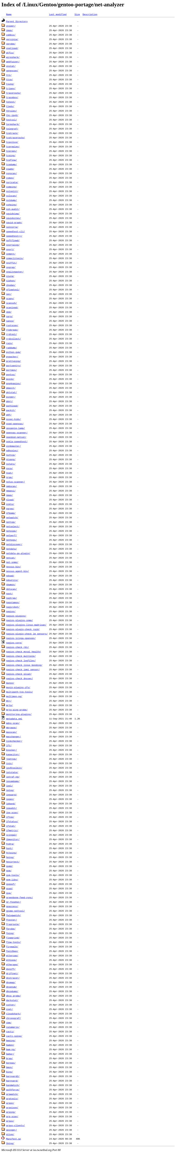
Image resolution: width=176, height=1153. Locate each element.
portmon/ (11, 369)
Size (77, 14)
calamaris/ (13, 1027)
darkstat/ (12, 1000)
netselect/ (13, 526)
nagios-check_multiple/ (21, 656)
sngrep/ (11, 267)
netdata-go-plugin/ (18, 553)
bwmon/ (10, 1044)
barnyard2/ (13, 1076)
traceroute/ (13, 92)
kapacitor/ (13, 754)
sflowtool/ (13, 289)
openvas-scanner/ (17, 432)
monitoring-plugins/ (19, 714)
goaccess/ (12, 906)
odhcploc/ (12, 450)
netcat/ (11, 557)
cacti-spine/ (14, 1035)
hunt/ (9, 848)
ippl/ (9, 785)
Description (89, 14)
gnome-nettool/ (15, 910)
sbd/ (9, 311)
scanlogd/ (12, 307)
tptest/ (11, 101)
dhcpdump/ (12, 991)
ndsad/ (10, 575)
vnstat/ (11, 66)
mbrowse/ (11, 727)
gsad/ (9, 888)
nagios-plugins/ (16, 615)
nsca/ (9, 468)
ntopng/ (11, 459)
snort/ (10, 249)
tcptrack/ (12, 133)
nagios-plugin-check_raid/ (23, 629)
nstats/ (11, 463)
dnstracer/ (13, 977)
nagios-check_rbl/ (17, 647)
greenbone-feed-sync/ (19, 897)
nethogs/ (11, 539)
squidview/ (13, 213)
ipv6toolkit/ (14, 767)
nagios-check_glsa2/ (19, 673)
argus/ (10, 1120)
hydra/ (10, 843)
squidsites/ (13, 218)
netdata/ (11, 548)
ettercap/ (12, 955)
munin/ (10, 682)
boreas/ (11, 1062)
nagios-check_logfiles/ (21, 660)
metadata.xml (14, 718)
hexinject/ (13, 861)
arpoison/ (12, 1107)
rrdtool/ (11, 334)
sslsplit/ (12, 191)
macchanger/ (13, 736)
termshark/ (13, 124)
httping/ (11, 852)
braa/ (9, 1058)
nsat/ (9, 472)
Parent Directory (17, 21)
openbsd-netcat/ (16, 437)
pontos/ (11, 374)
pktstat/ (11, 392)
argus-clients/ (15, 1125)
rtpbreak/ (12, 329)
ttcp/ (9, 79)
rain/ (9, 343)
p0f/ (9, 414)
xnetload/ (12, 48)
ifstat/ (11, 825)
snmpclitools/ (15, 258)
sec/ (9, 294)
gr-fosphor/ (13, 901)
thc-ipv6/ (12, 115)
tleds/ (10, 106)
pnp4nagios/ (13, 383)
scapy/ (10, 298)
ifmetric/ (12, 830)
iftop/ (10, 816)
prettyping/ (13, 361)
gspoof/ (11, 884)
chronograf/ (13, 1018)
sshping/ (11, 204)
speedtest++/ (14, 235)
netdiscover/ (14, 544)
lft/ (9, 745)
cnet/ (9, 1009)
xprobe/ (11, 43)
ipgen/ (10, 799)
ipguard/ (11, 794)
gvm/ (9, 870)
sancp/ (10, 320)
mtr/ (9, 700)
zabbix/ (11, 34)
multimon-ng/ (14, 696)
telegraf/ (12, 128)
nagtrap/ (11, 597)
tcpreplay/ (13, 146)
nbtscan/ (11, 589)
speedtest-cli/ (15, 231)
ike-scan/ (12, 812)
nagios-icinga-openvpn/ (21, 638)
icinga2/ (11, 834)
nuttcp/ (11, 454)
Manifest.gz (13, 1138)
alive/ (10, 1134)
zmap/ (9, 30)
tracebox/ (12, 97)
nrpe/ (9, 477)
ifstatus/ (12, 821)
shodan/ (11, 285)
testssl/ (11, 119)
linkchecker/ (14, 740)
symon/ (10, 177)
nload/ (10, 499)
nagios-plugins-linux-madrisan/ (26, 624)
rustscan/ (12, 325)
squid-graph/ (14, 222)
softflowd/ (13, 240)
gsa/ (9, 892)
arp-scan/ (12, 1116)
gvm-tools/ (13, 875)
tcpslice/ (12, 142)
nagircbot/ (13, 606)
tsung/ (10, 83)
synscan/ (11, 173)
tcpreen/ (11, 150)
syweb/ (10, 168)
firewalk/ (12, 946)
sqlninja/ (12, 226)
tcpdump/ (11, 164)
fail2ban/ (12, 951)
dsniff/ (11, 968)
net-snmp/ (12, 562)
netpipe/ (11, 530)
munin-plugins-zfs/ (18, 687)
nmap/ (9, 495)
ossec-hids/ (13, 419)
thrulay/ (11, 110)
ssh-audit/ (13, 209)
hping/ (10, 857)
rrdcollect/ (13, 338)
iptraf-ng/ (13, 776)
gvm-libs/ (12, 879)
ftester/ (11, 919)
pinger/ (11, 396)
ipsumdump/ (13, 781)
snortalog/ (13, 244)
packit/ (11, 410)
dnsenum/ (11, 986)
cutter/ (11, 1004)
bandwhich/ (13, 1085)
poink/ (10, 378)
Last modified (57, 14)
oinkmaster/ (13, 445)
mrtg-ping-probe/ (17, 709)
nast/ (9, 593)
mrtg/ (9, 705)
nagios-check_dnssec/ (19, 678)
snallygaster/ (15, 271)
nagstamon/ (13, 602)
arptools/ (12, 1098)
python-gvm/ (13, 352)
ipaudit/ (11, 808)
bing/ (9, 1071)
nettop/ (11, 521)
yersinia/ (12, 39)
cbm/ (9, 1022)
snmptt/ (11, 253)
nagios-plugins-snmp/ (19, 620)
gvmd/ (9, 866)
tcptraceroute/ (15, 137)
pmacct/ (11, 387)
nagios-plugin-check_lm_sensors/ (27, 633)
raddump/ (11, 347)
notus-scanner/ (15, 481)
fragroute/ (13, 924)
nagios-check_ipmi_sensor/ (23, 669)
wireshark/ (13, 57)
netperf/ (11, 535)
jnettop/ (11, 758)
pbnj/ (9, 401)
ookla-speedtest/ (17, 441)
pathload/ (12, 405)
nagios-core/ (14, 642)
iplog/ (10, 790)
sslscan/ (11, 195)
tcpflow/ (11, 159)
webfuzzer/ (13, 61)
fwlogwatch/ (13, 915)
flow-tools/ (13, 942)
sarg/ (9, 316)
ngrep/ (10, 508)
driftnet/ (12, 973)
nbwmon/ (11, 584)
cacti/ (10, 1031)
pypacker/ (12, 356)
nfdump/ (11, 513)
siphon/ (11, 280)
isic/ (9, 763)
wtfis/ (10, 52)
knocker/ (11, 749)
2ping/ (10, 1143)
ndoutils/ (12, 580)
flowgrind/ (13, 937)
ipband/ (11, 803)
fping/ (10, 933)
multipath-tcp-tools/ (19, 691)
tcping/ (11, 155)
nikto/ (10, 504)
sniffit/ (11, 262)
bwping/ (11, 1040)
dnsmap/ (11, 982)
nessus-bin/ (13, 566)
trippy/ (11, 88)
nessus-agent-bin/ (17, 571)
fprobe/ (11, 928)
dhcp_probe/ (13, 995)
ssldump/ (11, 200)
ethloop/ (11, 959)
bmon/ (9, 1067)
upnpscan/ (12, 70)
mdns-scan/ (13, 723)
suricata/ (12, 182)
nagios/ (11, 611)
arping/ (11, 1111)
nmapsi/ (11, 490)
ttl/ (9, 74)
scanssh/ (11, 302)
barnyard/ (12, 1080)
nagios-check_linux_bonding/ (24, 664)
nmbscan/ (11, 486)
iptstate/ (12, 772)
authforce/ (13, 1089)
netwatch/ (12, 517)
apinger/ (11, 1129)
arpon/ (10, 1103)
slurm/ (10, 276)
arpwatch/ (12, 1094)
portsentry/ (13, 365)
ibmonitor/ (13, 839)
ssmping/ (11, 186)
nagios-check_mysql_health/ (23, 651)
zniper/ (11, 25)
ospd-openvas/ (15, 423)
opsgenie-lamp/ (15, 428)
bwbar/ (10, 1053)
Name (9, 14)
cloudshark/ (13, 1013)
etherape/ (12, 964)
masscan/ (11, 732)
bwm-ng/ (11, 1049)
